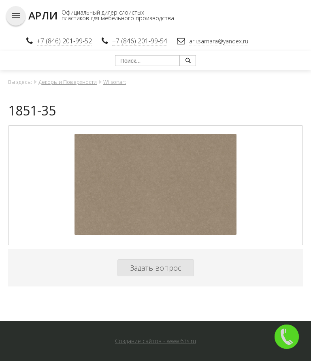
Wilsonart (114, 81)
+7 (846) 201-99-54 (139, 40)
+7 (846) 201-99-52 (64, 40)
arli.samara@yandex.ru (218, 41)
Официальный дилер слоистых (103, 12)
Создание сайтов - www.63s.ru (155, 341)
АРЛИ (43, 15)
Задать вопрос (155, 268)
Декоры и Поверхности (67, 81)
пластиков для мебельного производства (118, 18)
